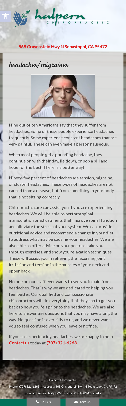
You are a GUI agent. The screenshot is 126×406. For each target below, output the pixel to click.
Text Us (82, 402)
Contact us (19, 342)
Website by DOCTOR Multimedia (79, 393)
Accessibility (46, 393)
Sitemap (30, 393)
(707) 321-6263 (62, 342)
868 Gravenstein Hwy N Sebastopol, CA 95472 (63, 46)
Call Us (43, 402)
